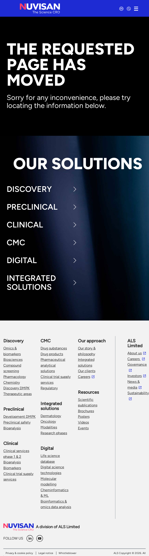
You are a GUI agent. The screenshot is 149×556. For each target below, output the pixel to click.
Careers (84, 377)
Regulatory (49, 388)
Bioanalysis (12, 428)
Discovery (29, 189)
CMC (16, 242)
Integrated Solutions (31, 282)
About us (134, 353)
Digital (22, 260)
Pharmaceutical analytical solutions (53, 365)
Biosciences (12, 359)
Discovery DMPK (16, 388)
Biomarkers (12, 468)
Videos (83, 422)
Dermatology (51, 416)
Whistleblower (67, 553)
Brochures (86, 411)
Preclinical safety (17, 422)
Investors (134, 376)
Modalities (49, 427)
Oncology (48, 421)
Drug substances (54, 348)
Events (83, 428)
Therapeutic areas (17, 394)
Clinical (25, 224)
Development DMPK (19, 416)
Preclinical (32, 207)
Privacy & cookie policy (19, 553)
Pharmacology (14, 377)
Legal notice (45, 553)
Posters (84, 416)
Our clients (86, 371)
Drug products (52, 354)
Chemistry (11, 382)
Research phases (54, 433)
